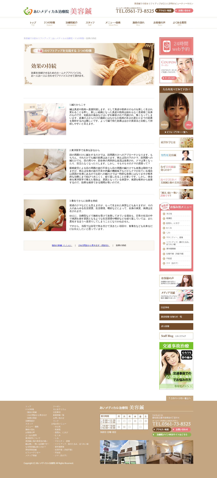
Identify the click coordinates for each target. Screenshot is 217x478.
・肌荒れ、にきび (60, 432)
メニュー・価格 (31, 427)
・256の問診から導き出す (36, 415)
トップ (28, 406)
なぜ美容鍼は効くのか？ (35, 447)
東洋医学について (32, 438)
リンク (56, 421)
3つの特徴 (79, 38)
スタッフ (29, 424)
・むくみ (57, 435)
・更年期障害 (58, 447)
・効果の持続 (31, 418)
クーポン (57, 406)
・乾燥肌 (57, 429)
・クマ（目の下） (60, 455)
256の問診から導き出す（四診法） (94, 245)
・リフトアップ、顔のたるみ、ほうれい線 (70, 444)
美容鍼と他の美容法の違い (36, 441)
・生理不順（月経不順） (63, 450)
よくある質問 (31, 435)
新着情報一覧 (58, 415)
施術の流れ (30, 429)
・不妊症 (57, 453)
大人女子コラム (59, 409)
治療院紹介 (30, 421)
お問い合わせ (58, 418)
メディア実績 (31, 455)
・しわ (56, 438)
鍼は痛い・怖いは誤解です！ (37, 444)
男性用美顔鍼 (31, 450)
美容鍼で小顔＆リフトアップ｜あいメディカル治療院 (48, 38)
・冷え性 (57, 427)
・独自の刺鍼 (31, 412)
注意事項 (57, 412)
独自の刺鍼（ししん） (62, 245)
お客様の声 (30, 432)
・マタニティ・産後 (61, 441)
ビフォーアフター (32, 453)
